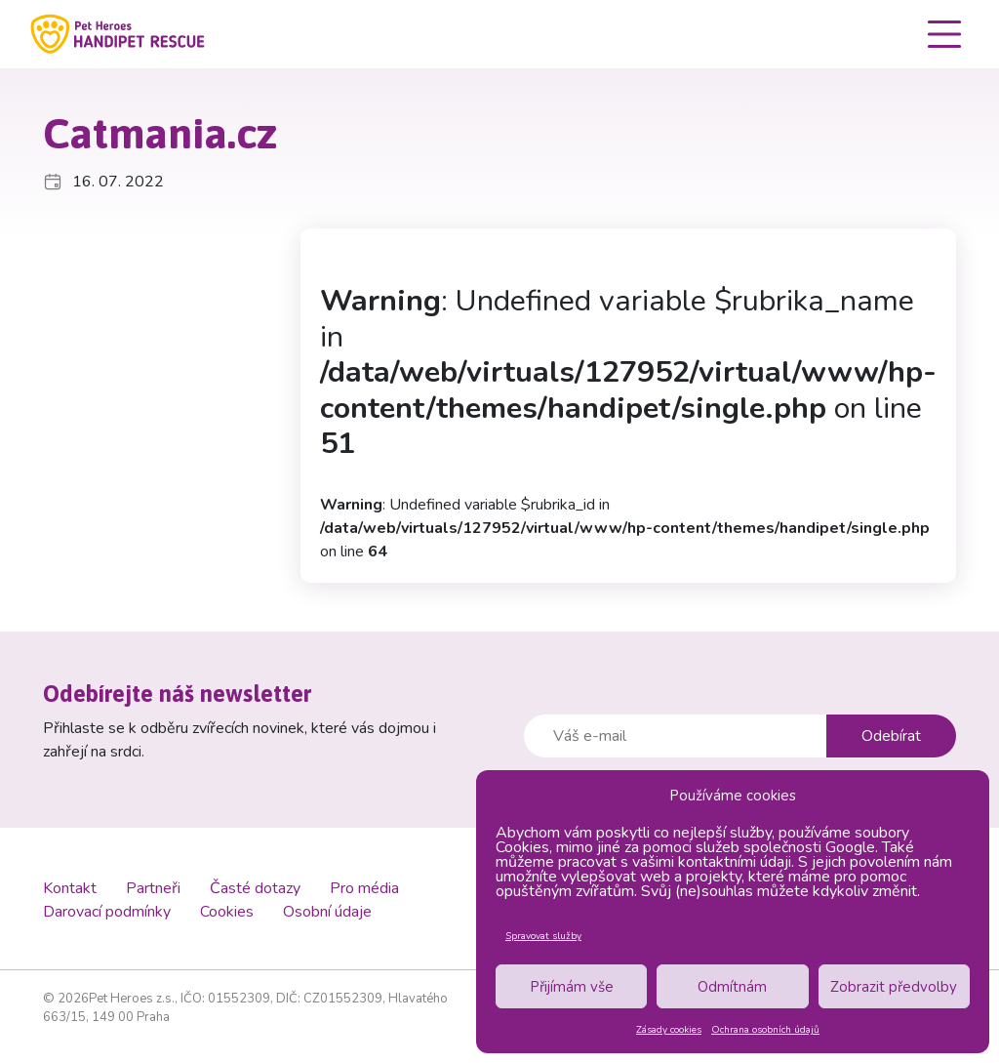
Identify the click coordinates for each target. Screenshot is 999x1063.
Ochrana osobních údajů (765, 1030)
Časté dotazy (255, 888)
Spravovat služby (543, 936)
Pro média (364, 888)
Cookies (227, 911)
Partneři (153, 888)
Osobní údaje (327, 911)
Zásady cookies (668, 1030)
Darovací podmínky (107, 911)
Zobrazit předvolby (893, 987)
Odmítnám (732, 987)
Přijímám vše (572, 987)
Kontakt (70, 888)
